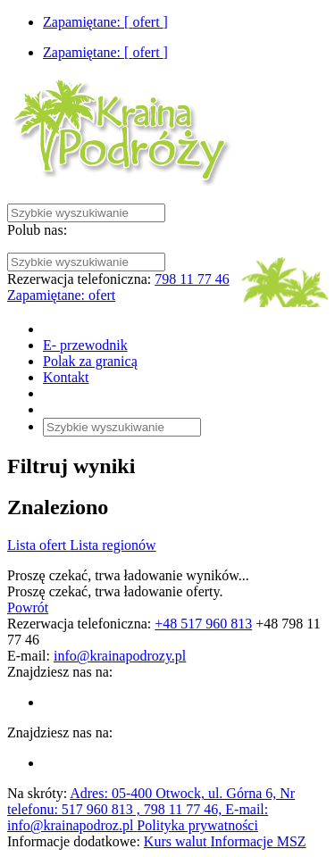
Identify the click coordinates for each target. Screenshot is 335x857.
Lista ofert (38, 545)
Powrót (27, 607)
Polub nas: (37, 229)
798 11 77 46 (192, 279)
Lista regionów (112, 545)
